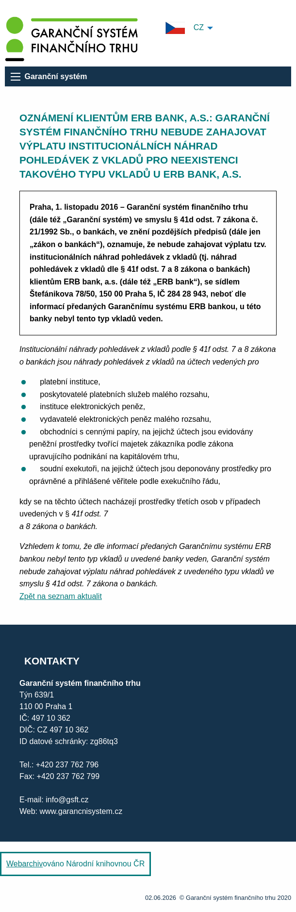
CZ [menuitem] (184, 28)
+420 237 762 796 (67, 765)
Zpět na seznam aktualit (60, 596)
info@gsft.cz (67, 800)
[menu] (15, 77)
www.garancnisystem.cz (79, 811)
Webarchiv (24, 864)
